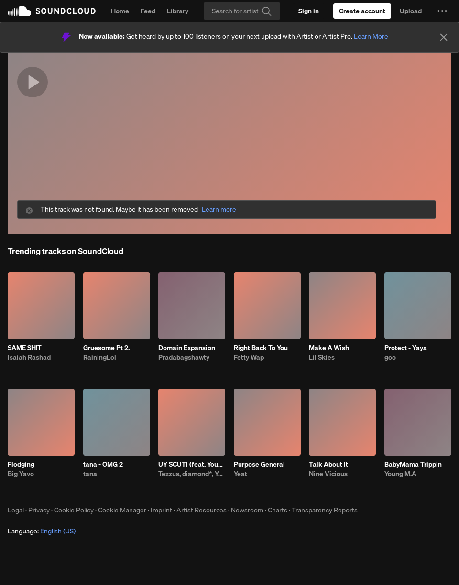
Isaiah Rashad (29, 357)
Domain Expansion (186, 347)
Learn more (219, 209)
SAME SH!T (25, 347)
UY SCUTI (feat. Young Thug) (191, 464)
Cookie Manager (122, 510)
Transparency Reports (325, 510)
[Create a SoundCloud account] (362, 11)
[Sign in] (309, 11)
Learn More (371, 36)
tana (90, 474)
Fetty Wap (249, 357)
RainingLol (99, 357)
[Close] (443, 37)
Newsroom (247, 510)
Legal (16, 510)
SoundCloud (52, 11)
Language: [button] (42, 531)
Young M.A (400, 474)
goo (390, 357)
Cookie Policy (74, 510)
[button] (442, 11)
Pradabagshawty (183, 357)
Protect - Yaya (405, 347)
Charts (277, 510)
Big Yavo (21, 474)
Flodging (21, 464)
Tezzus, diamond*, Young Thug (191, 474)
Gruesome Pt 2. (106, 347)
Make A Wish (329, 347)
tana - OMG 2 (103, 464)
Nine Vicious (328, 474)
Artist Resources (201, 510)
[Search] (242, 11)
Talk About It (328, 464)
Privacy (39, 510)
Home (120, 11)
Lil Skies (322, 357)
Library (177, 11)
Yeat (240, 474)
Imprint (161, 510)
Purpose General (259, 464)
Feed (148, 11)
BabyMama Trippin (413, 464)
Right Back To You (261, 347)
